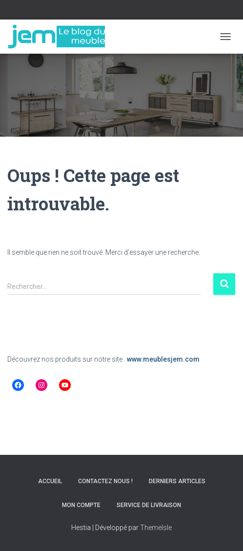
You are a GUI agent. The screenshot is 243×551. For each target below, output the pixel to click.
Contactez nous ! (105, 481)
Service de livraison (149, 505)
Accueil (50, 481)
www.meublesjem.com (163, 359)
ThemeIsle (156, 527)
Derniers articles (177, 481)
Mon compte (81, 505)
